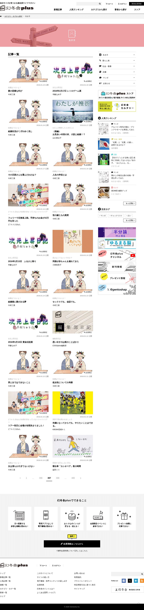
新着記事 (58, 10)
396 (41, 478)
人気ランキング (76, 10)
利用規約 (77, 577)
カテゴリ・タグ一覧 (8, 589)
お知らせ (106, 83)
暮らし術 (106, 61)
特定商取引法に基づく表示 (84, 585)
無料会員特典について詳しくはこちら (72, 551)
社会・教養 (107, 66)
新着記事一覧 (5, 577)
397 (49, 478)
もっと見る (129, 203)
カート (109, 4)
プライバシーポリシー (83, 581)
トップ (2, 573)
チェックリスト (116, 216)
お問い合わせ (79, 573)
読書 (104, 72)
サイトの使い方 (43, 577)
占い (129, 216)
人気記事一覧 (5, 581)
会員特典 (40, 585)
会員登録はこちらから (72, 544)
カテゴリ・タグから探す (13, 16)
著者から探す (121, 10)
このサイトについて (45, 573)
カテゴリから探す (99, 10)
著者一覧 (3, 592)
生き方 (105, 55)
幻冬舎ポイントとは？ (46, 589)
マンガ (105, 78)
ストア (137, 10)
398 (57, 478)
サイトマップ (79, 589)
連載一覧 (3, 585)
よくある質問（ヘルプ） (46, 592)
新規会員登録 (136, 4)
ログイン (122, 4)
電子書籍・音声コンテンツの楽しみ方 (52, 581)
